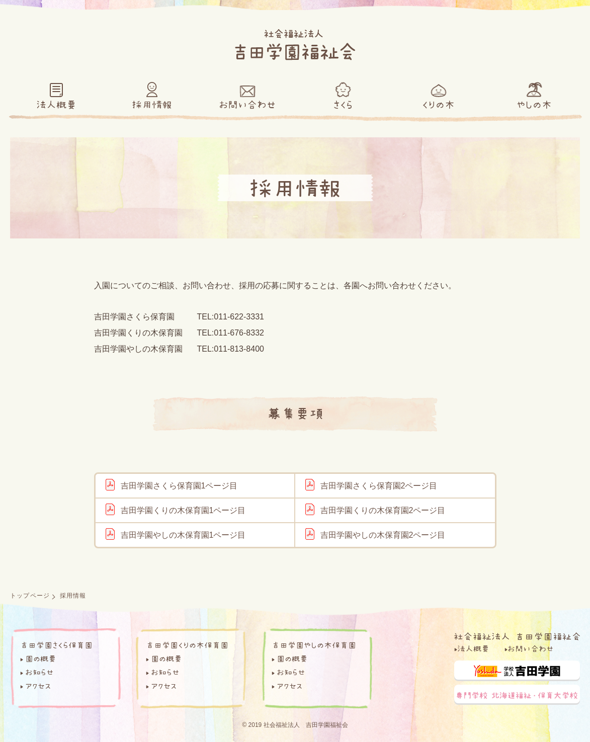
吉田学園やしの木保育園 (314, 645)
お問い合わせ (531, 648)
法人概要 (473, 648)
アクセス (38, 686)
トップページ (30, 595)
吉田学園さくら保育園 (56, 645)
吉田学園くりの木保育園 (187, 645)
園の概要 (40, 658)
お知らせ (39, 672)
